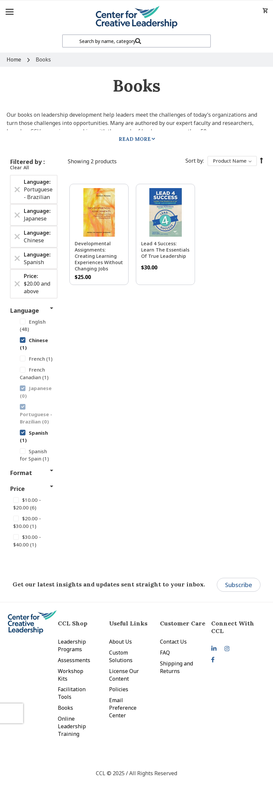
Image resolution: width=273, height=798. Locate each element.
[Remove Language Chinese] (17, 236)
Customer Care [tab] (182, 623)
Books (65, 707)
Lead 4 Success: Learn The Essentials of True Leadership (165, 249)
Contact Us (173, 641)
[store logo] (136, 17)
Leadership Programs (72, 645)
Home (14, 59)
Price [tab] (17, 489)
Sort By (194, 160)
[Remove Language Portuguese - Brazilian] (17, 189)
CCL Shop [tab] (72, 623)
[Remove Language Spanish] (17, 258)
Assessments (74, 660)
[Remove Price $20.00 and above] (17, 284)
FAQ (165, 652)
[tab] (236, 627)
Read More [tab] (135, 139)
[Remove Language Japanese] (17, 215)
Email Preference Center (122, 708)
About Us (120, 641)
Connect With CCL (232, 627)
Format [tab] (21, 473)
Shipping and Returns (176, 667)
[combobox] (136, 41)
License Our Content (124, 674)
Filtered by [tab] (26, 162)
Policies (118, 689)
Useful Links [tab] (128, 623)
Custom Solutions (121, 656)
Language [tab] (24, 310)
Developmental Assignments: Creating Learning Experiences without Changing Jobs (99, 256)
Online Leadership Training (72, 726)
